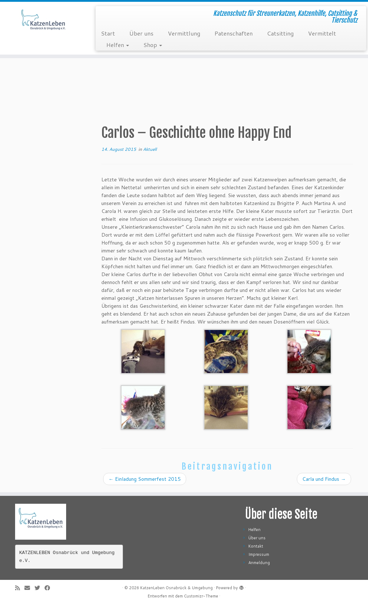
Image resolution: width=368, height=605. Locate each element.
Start (108, 33)
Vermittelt (322, 33)
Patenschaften (234, 33)
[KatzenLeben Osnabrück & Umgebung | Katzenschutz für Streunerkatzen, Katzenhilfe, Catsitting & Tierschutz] (43, 23)
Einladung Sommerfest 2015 (145, 479)
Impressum (258, 554)
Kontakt (255, 546)
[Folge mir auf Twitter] (39, 588)
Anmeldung (259, 563)
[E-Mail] (29, 588)
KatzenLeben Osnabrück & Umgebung (176, 588)
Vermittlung (184, 33)
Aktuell (150, 149)
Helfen (117, 45)
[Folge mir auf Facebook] (50, 588)
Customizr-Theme (201, 596)
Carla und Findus (324, 479)
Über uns (141, 33)
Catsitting (280, 33)
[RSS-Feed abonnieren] (19, 588)
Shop (152, 45)
